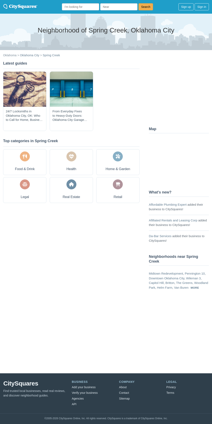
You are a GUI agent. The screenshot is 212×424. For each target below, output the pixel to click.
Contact (124, 392)
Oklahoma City (29, 55)
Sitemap (124, 398)
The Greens (184, 283)
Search (145, 6)
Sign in (201, 6)
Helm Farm (164, 287)
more (195, 287)
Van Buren (181, 287)
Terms (170, 392)
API (74, 404)
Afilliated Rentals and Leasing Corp (173, 220)
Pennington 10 (195, 273)
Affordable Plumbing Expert (168, 204)
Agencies (78, 398)
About (123, 387)
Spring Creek (51, 55)
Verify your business (85, 392)
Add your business (84, 387)
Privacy (171, 387)
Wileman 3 (193, 278)
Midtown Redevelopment (166, 273)
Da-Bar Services (160, 236)
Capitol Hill (156, 283)
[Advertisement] (180, 92)
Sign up (186, 6)
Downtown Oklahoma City (166, 278)
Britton (169, 283)
